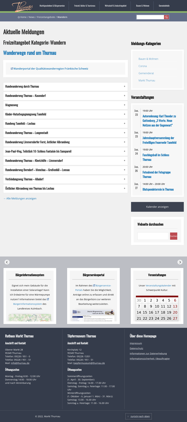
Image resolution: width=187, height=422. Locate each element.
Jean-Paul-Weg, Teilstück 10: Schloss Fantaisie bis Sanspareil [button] (38, 151)
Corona (143, 66)
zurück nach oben (140, 416)
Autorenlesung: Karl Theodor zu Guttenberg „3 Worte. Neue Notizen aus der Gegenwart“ (159, 120)
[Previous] (7, 262)
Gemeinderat (146, 73)
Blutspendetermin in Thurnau (158, 189)
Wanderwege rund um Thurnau (29, 52)
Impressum (136, 343)
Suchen (173, 236)
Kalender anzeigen (157, 207)
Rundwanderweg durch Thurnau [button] (22, 86)
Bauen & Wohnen (142, 5)
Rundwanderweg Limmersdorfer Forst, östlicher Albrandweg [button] (37, 142)
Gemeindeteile (164, 5)
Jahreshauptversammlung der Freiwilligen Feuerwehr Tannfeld (159, 140)
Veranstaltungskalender (158, 285)
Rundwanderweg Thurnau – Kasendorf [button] (25, 96)
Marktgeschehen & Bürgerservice (52, 5)
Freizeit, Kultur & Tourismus (84, 5)
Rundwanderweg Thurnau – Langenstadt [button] (26, 133)
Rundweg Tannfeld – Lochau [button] (20, 123)
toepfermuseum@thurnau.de (89, 363)
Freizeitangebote (46, 17)
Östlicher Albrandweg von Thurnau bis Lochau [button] (29, 188)
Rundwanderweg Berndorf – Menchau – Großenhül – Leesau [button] (37, 170)
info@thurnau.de (20, 363)
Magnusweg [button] (11, 105)
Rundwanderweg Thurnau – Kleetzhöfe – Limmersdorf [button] (34, 160)
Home (23, 17)
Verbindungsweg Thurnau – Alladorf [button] (24, 179)
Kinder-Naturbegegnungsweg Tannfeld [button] (25, 114)
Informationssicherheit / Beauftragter (150, 358)
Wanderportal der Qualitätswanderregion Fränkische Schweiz (50, 68)
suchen (166, 17)
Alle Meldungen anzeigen (21, 198)
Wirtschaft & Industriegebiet (115, 5)
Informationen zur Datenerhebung (148, 353)
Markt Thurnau (147, 80)
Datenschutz (136, 348)
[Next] (180, 262)
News (32, 17)
